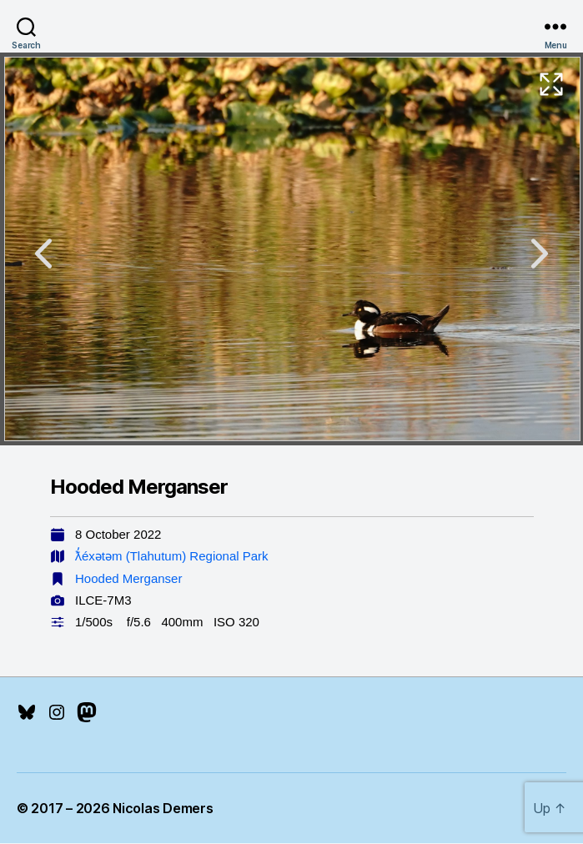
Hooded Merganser (128, 578)
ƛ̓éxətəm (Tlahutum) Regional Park (172, 556)
